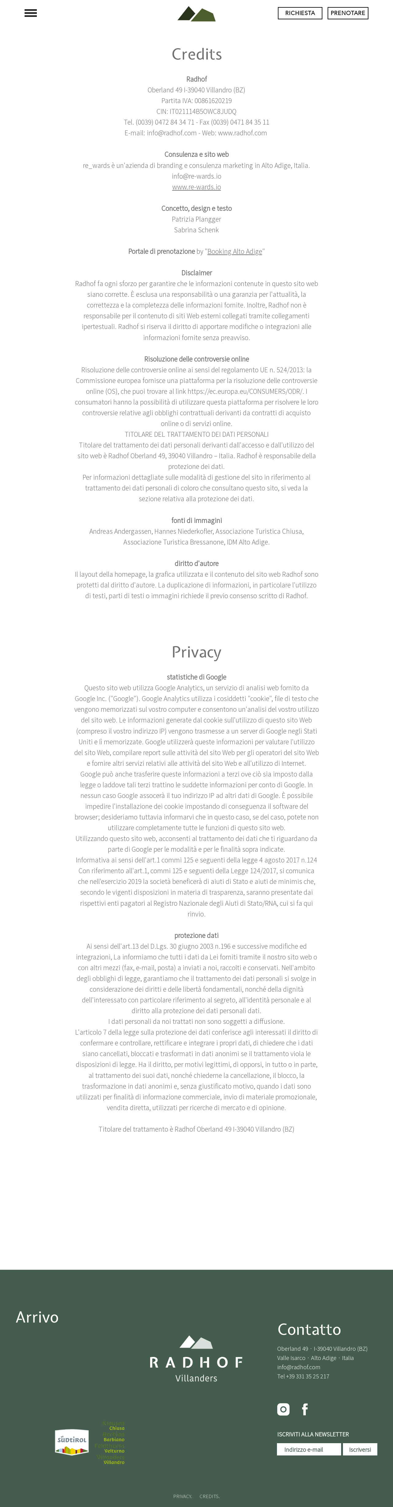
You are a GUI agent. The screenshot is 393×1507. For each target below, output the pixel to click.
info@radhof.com (299, 1367)
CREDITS (209, 1496)
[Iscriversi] (360, 1449)
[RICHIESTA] (300, 13)
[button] (31, 13)
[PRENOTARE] (348, 13)
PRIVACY (182, 1496)
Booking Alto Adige (235, 251)
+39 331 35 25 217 (307, 1376)
